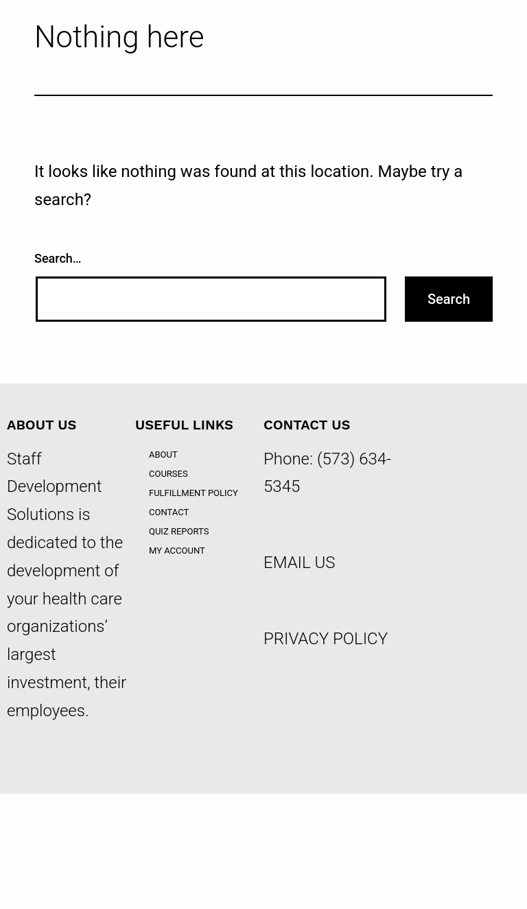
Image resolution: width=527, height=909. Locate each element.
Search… (58, 258)
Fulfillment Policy (193, 493)
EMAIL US (300, 562)
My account (177, 550)
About (163, 454)
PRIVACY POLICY (326, 638)
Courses (168, 474)
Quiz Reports (179, 531)
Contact (169, 512)
